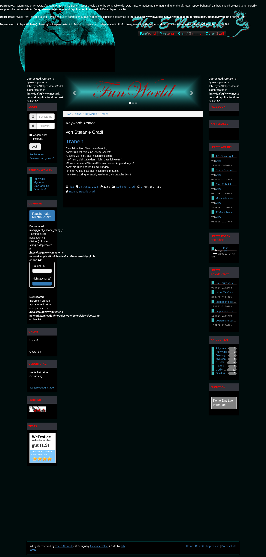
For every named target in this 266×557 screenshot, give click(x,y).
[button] (73, 92)
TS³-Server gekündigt (228, 156)
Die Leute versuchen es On (232, 283)
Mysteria (39, 182)
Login (35, 146)
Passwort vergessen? (42, 158)
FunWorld (39, 178)
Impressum (212, 546)
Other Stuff (40, 189)
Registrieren (36, 154)
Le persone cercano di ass (231, 301)
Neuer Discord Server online (232, 170)
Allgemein (221, 348)
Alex (71, 186)
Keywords (91, 114)
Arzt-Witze (222, 362)
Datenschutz (228, 546)
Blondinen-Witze (225, 366)
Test (225, 248)
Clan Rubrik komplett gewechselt (235, 184)
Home (189, 546)
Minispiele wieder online (230, 198)
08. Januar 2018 (88, 186)
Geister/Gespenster (227, 373)
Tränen (104, 114)
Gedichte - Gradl (125, 186)
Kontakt (199, 546)
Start (68, 114)
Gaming (220, 355)
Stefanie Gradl (86, 191)
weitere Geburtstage (42, 387)
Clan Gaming (41, 185)
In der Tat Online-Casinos (230, 292)
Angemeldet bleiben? (38, 136)
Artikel (78, 114)
